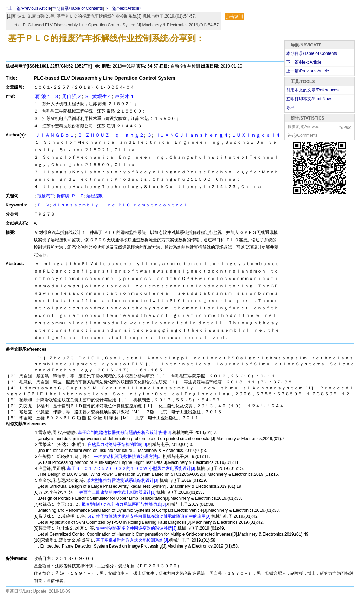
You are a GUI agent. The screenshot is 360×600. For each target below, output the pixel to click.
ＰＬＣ (77, 195)
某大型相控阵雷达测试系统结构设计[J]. (122, 480)
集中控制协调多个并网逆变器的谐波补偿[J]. (136, 528)
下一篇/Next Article (303, 62)
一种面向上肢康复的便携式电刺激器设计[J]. (115, 492)
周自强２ (72, 96)
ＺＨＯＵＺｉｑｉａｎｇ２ (114, 135)
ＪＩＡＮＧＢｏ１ (54, 135)
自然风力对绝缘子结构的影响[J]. (117, 444)
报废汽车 (45, 195)
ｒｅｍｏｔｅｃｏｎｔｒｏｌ (160, 205)
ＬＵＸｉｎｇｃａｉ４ (256, 135)
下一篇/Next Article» (123, 8)
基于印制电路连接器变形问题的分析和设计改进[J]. (124, 432)
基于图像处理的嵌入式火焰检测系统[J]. (132, 540)
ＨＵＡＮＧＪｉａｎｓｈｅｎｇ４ (192, 135)
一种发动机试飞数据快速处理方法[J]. (127, 456)
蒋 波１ (42, 96)
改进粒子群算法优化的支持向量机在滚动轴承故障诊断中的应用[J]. (148, 516)
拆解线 (63, 195)
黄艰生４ (102, 96)
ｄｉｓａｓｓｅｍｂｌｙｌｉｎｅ (84, 205)
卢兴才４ (124, 96)
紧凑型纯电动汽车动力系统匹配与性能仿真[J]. (123, 504)
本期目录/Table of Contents (77, 8)
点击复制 (234, 16)
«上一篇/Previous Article (28, 8)
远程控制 (94, 195)
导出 (290, 107)
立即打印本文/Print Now (308, 98)
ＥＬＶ (43, 205)
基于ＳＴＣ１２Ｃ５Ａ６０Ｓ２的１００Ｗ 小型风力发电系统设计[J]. (131, 468)
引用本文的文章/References (312, 90)
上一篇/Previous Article (307, 71)
